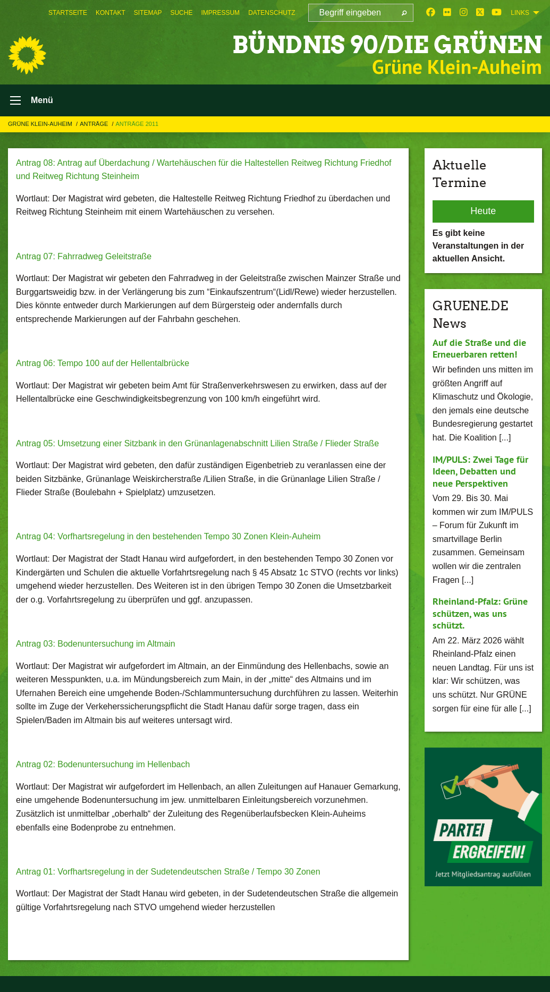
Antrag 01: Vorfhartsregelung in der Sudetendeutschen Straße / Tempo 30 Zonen (168, 871)
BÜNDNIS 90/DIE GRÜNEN (387, 45)
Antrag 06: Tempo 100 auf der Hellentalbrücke (102, 363)
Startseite (67, 12)
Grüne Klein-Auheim (41, 124)
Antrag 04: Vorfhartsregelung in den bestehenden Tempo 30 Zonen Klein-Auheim (168, 536)
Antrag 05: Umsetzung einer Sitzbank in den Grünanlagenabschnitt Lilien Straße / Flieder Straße (197, 443)
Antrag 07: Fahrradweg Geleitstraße (83, 256)
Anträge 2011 (136, 124)
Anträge (94, 124)
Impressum (220, 12)
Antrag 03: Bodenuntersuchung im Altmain (95, 643)
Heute (483, 211)
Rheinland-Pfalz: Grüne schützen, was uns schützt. (480, 613)
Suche (181, 12)
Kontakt (110, 12)
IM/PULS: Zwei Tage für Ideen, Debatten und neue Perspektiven (480, 471)
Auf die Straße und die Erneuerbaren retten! (479, 348)
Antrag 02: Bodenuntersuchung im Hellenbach (103, 764)
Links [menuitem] (520, 12)
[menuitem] (67, 13)
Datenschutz (271, 12)
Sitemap (148, 12)
